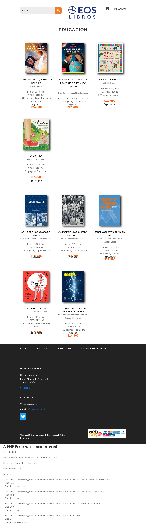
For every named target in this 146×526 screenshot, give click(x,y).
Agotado (36, 104)
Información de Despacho (92, 348)
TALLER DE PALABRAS (36, 308)
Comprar (110, 104)
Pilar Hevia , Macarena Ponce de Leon (36, 239)
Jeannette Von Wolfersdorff (36, 312)
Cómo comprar (63, 348)
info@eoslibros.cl (36, 409)
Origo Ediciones (109, 83)
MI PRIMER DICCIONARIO (110, 80)
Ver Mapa (25, 388)
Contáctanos (41, 348)
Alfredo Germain (36, 86)
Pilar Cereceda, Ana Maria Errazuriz (73, 93)
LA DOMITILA (36, 156)
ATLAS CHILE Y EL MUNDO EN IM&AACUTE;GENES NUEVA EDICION (73, 83)
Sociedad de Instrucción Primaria (72, 239)
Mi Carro (115, 8)
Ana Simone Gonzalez (36, 159)
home (23, 348)
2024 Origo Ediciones (44, 435)
